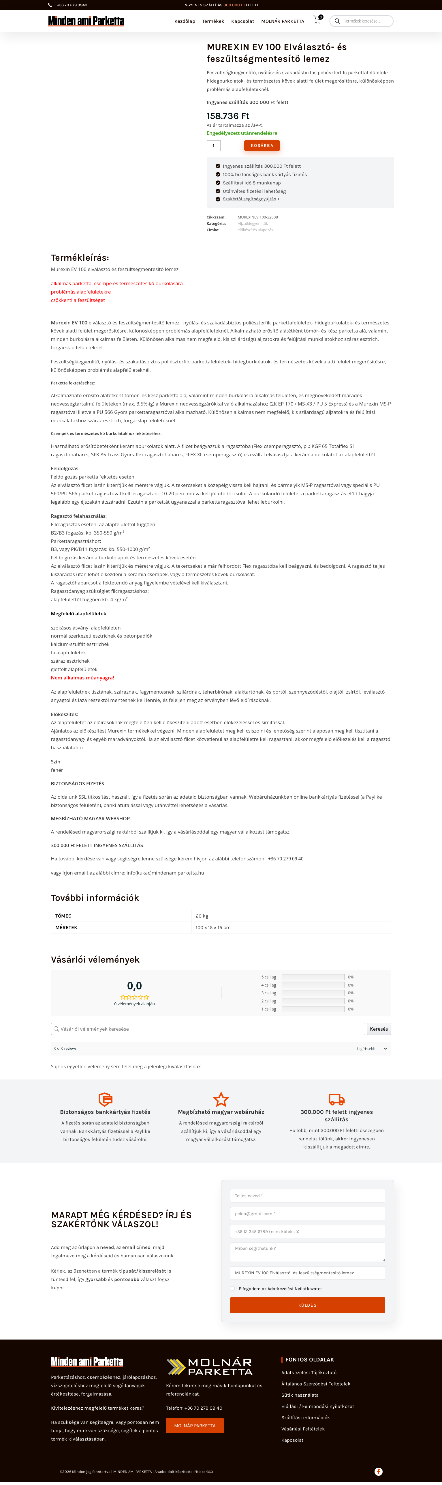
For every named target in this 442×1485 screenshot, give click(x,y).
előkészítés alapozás (255, 231)
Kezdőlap (184, 21)
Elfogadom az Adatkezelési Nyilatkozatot (284, 1291)
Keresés (379, 1030)
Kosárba (263, 146)
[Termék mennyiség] (214, 146)
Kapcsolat (242, 21)
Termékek (213, 21)
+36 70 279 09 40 (287, 859)
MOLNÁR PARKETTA (282, 21)
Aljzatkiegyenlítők (253, 224)
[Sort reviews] (371, 1050)
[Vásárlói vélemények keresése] (208, 1030)
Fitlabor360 (204, 1475)
